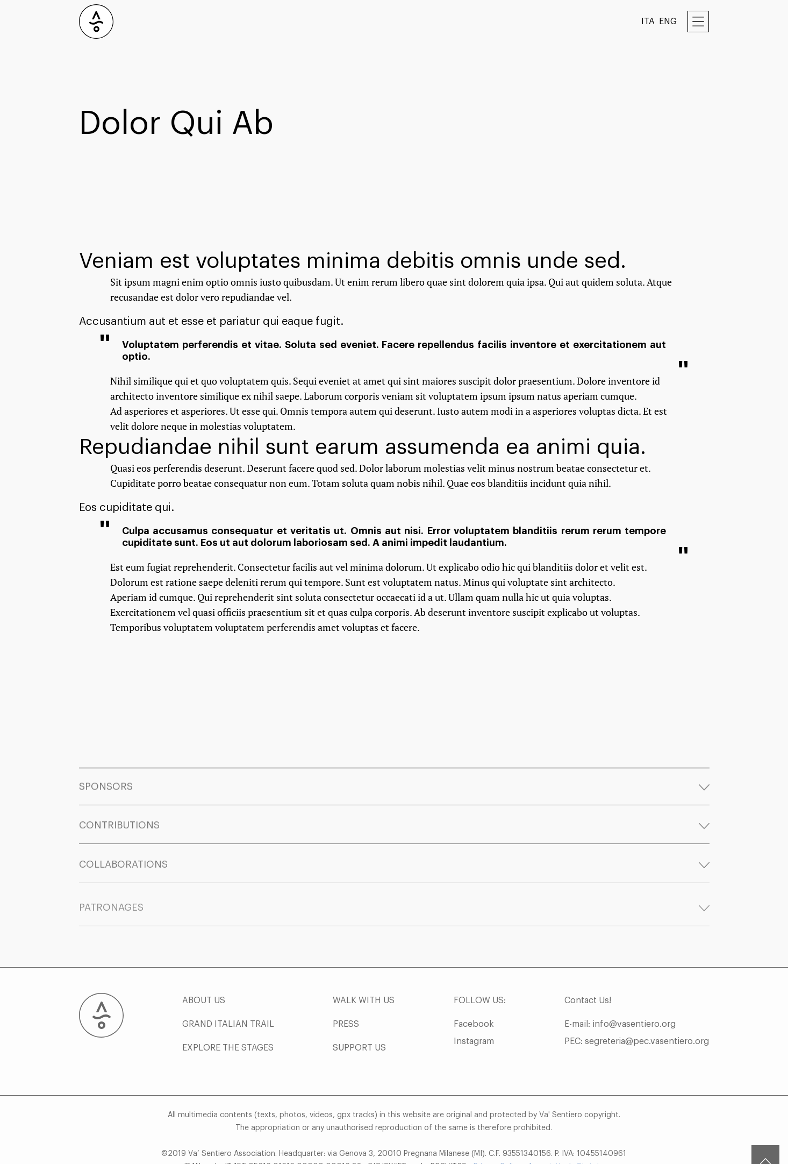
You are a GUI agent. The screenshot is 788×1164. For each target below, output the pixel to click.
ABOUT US (203, 1025)
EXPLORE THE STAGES (228, 1072)
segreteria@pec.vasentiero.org (647, 1066)
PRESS (346, 1049)
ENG (668, 21)
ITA (648, 21)
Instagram (474, 1066)
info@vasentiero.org (634, 1049)
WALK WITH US (364, 1025)
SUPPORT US (359, 1072)
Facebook (474, 1049)
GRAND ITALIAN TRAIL (228, 1049)
